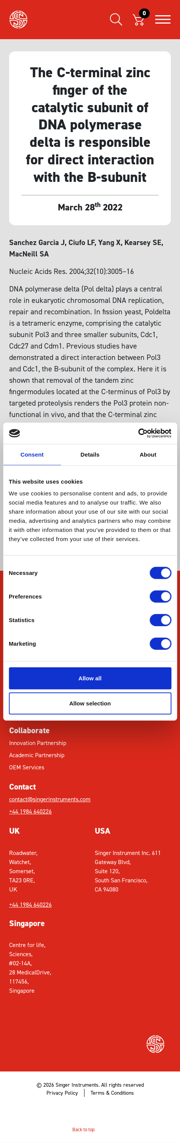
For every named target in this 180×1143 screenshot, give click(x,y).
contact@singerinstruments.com (49, 799)
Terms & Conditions (112, 1093)
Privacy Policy (62, 1093)
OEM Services (26, 767)
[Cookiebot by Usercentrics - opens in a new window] (138, 433)
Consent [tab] (32, 454)
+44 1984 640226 (30, 811)
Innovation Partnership (37, 743)
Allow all (90, 678)
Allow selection (90, 703)
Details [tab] (90, 454)
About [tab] (148, 454)
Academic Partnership (36, 755)
